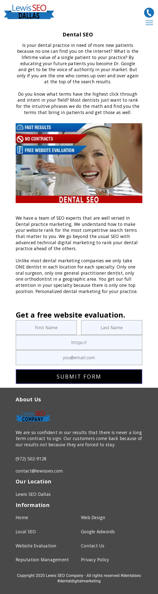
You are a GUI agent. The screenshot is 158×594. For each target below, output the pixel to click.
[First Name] (46, 327)
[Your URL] (79, 342)
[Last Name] (111, 327)
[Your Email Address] (79, 357)
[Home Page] (33, 422)
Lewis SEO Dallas (33, 494)
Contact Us (93, 546)
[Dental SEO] (79, 163)
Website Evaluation (36, 546)
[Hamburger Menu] (149, 23)
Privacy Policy (95, 560)
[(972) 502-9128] (149, 13)
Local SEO (26, 532)
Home (22, 517)
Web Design (93, 517)
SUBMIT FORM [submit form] (79, 376)
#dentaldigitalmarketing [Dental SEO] (79, 581)
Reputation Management (42, 560)
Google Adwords (98, 532)
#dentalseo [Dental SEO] (130, 575)
